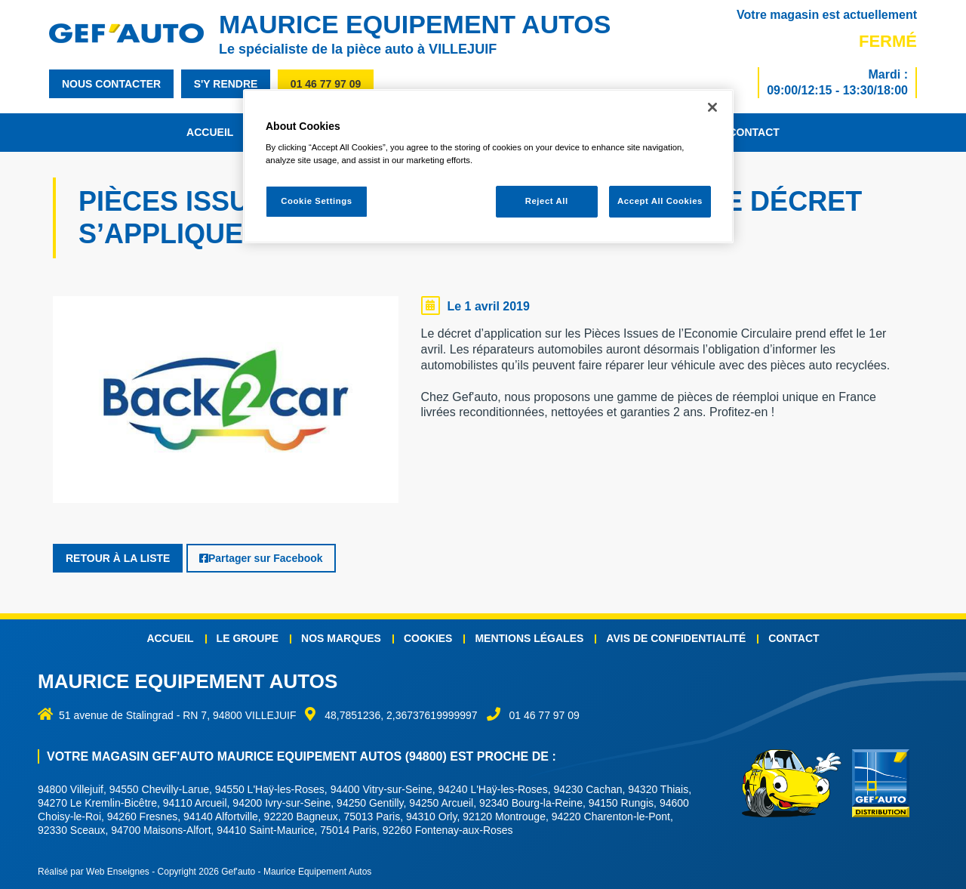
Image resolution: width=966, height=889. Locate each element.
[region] (488, 166)
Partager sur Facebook (261, 558)
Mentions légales (529, 638)
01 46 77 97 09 (326, 84)
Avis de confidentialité (676, 638)
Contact (753, 132)
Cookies (428, 638)
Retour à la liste (118, 558)
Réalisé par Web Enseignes (93, 871)
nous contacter (111, 84)
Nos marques (341, 638)
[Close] (712, 107)
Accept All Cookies (660, 200)
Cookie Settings (316, 200)
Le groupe (247, 638)
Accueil (209, 132)
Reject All (546, 200)
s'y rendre (226, 84)
